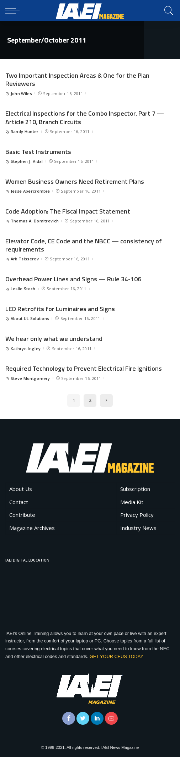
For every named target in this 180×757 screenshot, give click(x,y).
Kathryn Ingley (26, 348)
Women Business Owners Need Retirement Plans (74, 181)
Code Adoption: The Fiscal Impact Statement (67, 211)
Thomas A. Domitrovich (35, 221)
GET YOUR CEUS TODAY (116, 656)
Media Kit (131, 501)
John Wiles (21, 93)
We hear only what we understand (53, 338)
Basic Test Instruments (38, 151)
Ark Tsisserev (25, 259)
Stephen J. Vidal (27, 161)
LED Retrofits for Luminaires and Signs (60, 309)
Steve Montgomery (30, 378)
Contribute (22, 514)
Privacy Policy (137, 514)
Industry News (138, 527)
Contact (18, 501)
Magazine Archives (32, 527)
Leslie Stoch (23, 289)
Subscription (135, 488)
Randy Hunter (25, 131)
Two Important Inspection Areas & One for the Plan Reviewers (77, 79)
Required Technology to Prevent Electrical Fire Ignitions (83, 368)
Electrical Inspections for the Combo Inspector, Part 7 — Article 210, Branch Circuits (84, 117)
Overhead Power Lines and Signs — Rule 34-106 (73, 279)
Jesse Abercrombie (30, 191)
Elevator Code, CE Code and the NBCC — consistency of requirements (83, 245)
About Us (20, 488)
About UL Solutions (30, 318)
